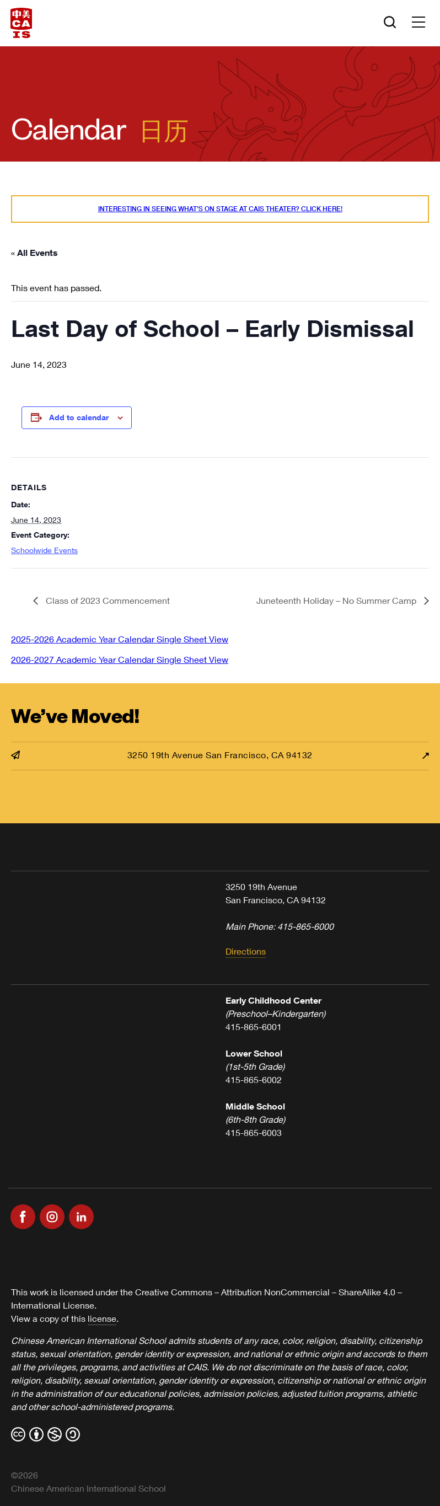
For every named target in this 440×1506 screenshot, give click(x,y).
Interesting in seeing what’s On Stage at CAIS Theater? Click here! (220, 209)
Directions (246, 951)
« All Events (34, 252)
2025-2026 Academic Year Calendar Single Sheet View (119, 639)
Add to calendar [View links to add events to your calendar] (79, 417)
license (102, 1318)
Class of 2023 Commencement (107, 600)
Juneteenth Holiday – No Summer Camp (337, 600)
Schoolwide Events (44, 550)
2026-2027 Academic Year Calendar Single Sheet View (119, 659)
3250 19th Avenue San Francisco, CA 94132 (162, 754)
